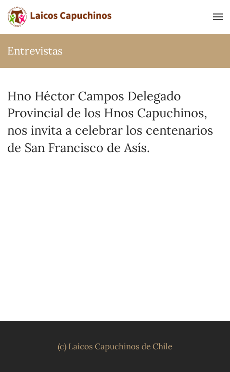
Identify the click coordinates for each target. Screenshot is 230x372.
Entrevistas (35, 50)
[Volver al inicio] (60, 17)
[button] (218, 17)
